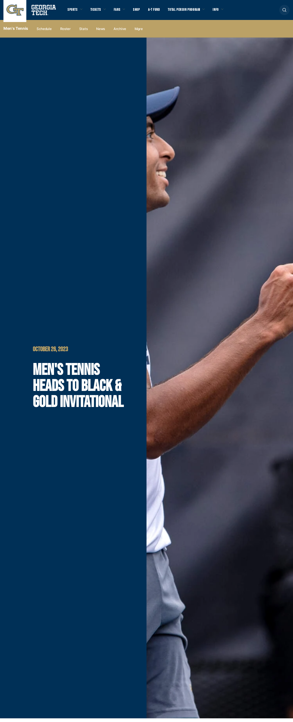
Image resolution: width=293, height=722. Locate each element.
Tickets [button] (98, 11)
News (100, 32)
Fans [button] (121, 11)
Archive (120, 32)
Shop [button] (142, 11)
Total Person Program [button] (194, 11)
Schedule (44, 32)
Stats (83, 32)
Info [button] (229, 11)
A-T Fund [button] (161, 11)
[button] (284, 12)
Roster (65, 32)
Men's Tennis (15, 32)
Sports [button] (73, 11)
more (139, 32)
